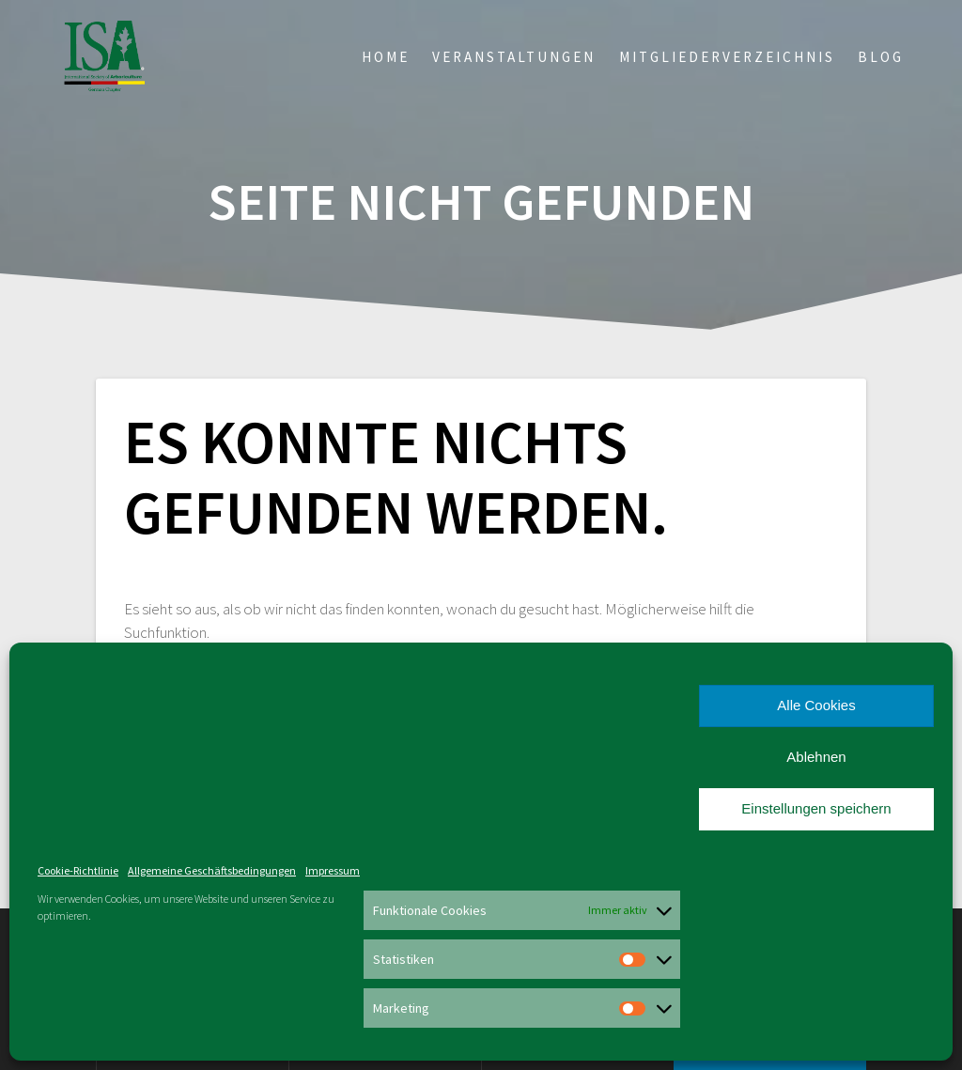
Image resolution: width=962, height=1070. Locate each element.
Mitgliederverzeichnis (727, 57)
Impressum (332, 870)
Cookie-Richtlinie (78, 870)
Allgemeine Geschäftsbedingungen (212, 870)
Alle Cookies (816, 705)
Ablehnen (816, 757)
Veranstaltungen (514, 57)
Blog (881, 57)
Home (386, 57)
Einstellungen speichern (816, 808)
